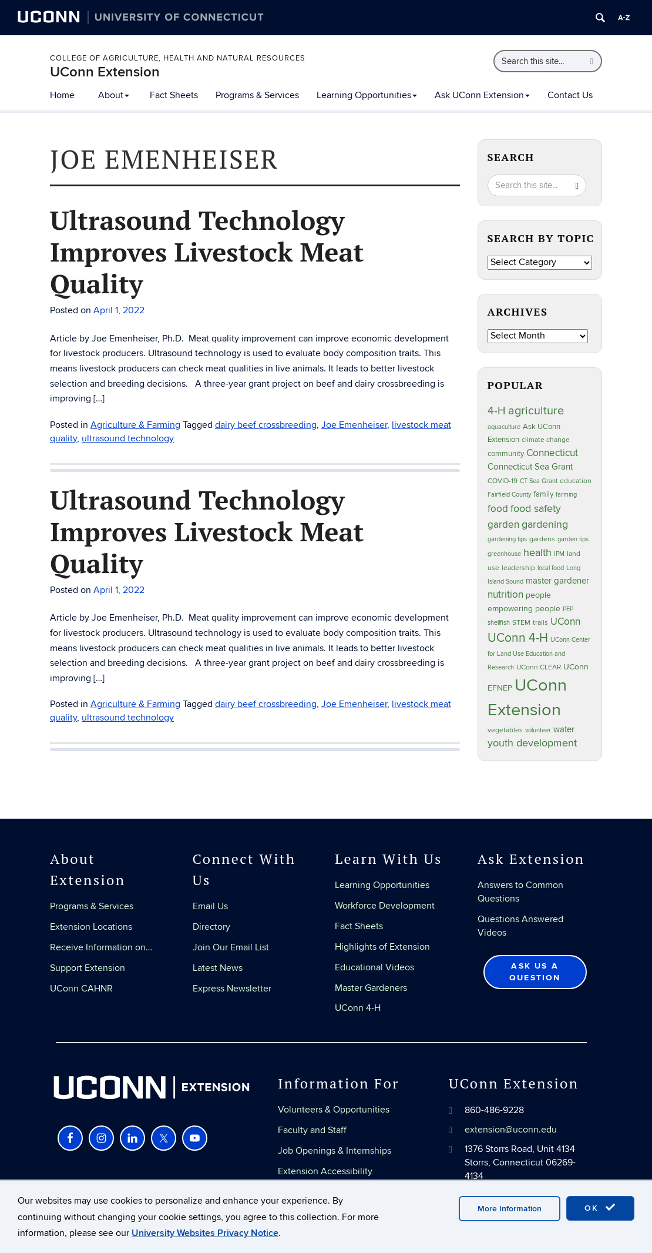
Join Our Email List (231, 947)
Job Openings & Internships (334, 1151)
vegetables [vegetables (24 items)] (505, 730)
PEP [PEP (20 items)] (568, 609)
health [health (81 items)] (537, 553)
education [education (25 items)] (575, 481)
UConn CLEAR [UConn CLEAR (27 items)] (538, 667)
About (113, 95)
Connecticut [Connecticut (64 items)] (552, 453)
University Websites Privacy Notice (205, 1233)
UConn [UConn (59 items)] (565, 622)
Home (62, 95)
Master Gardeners (371, 988)
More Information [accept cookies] (510, 1209)
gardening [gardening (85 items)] (545, 524)
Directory (211, 927)
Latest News (218, 968)
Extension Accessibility (325, 1171)
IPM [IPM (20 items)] (559, 554)
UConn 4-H (358, 1008)
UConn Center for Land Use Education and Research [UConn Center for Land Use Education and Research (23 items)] (539, 653)
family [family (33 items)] (543, 494)
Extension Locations (91, 927)
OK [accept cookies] (600, 1207)
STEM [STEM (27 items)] (521, 622)
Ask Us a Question (535, 972)
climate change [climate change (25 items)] (546, 439)
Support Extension (87, 968)
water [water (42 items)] (563, 730)
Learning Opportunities (367, 95)
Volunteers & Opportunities (333, 1109)
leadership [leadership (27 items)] (518, 568)
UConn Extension (105, 72)
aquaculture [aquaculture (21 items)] (504, 427)
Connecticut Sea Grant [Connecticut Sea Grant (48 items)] (530, 466)
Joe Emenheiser (354, 425)
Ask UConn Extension (482, 95)
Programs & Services (257, 95)
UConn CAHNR (81, 988)
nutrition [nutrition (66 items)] (505, 594)
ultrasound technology (128, 438)
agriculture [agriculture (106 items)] (536, 411)
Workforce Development (385, 906)
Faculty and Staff (312, 1130)
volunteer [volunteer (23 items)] (538, 730)
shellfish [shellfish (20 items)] (499, 622)
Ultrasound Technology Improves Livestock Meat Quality (207, 251)
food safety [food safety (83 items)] (535, 508)
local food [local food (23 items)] (550, 568)
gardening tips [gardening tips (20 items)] (507, 539)
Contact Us (570, 95)
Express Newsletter (232, 988)
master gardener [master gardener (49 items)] (557, 581)
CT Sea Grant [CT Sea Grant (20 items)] (538, 481)
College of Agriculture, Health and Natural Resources (177, 58)
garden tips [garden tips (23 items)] (573, 539)
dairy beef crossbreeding (266, 425)
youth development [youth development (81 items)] (532, 743)
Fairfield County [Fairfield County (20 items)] (509, 494)
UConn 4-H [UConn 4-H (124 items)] (518, 638)
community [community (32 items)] (506, 453)
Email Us (210, 906)
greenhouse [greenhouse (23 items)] (504, 554)
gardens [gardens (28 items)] (542, 539)
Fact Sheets (174, 95)
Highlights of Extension (382, 947)
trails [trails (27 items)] (540, 622)
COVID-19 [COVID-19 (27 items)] (502, 481)
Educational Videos (374, 967)
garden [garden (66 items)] (503, 524)
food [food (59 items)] (498, 509)
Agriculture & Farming (135, 425)
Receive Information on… (101, 947)
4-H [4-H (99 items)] (497, 411)
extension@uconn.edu (511, 1129)
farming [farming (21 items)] (566, 494)
